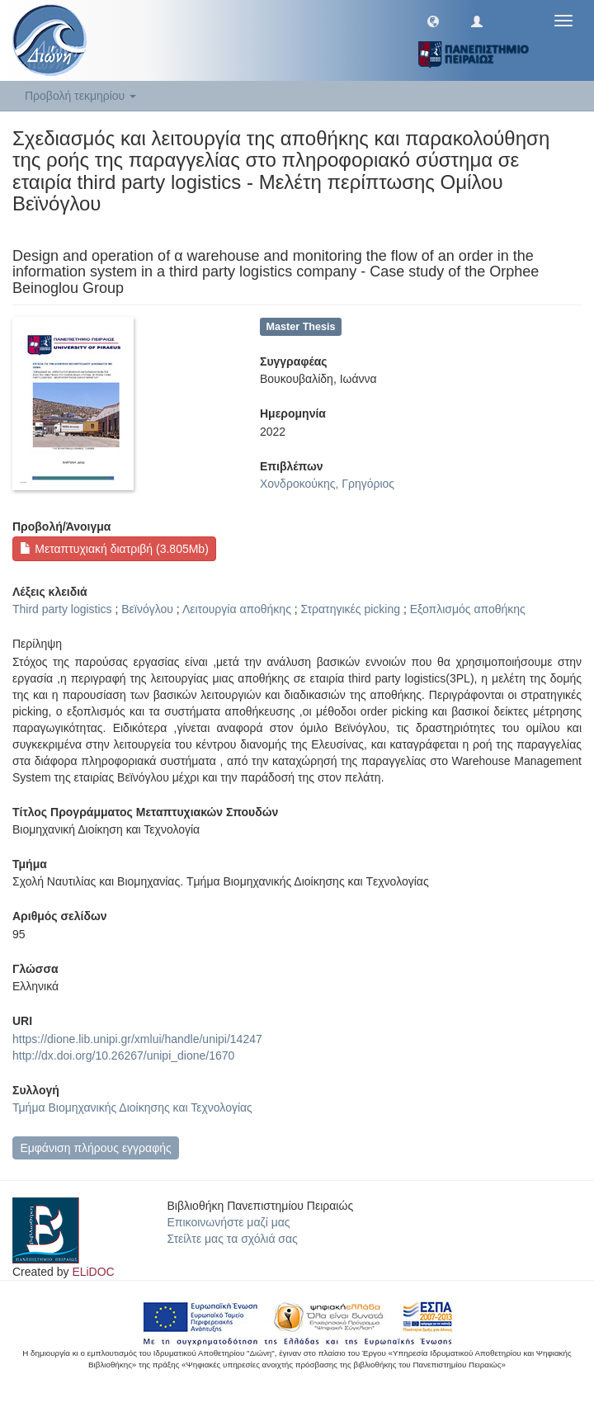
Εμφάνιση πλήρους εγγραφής (95, 1148)
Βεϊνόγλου (147, 609)
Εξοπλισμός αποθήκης (468, 609)
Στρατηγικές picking (350, 609)
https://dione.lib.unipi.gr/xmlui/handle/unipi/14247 (137, 1039)
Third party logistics (62, 609)
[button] (433, 21)
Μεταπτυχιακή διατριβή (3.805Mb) (114, 548)
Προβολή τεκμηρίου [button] (80, 95)
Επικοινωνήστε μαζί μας (228, 1222)
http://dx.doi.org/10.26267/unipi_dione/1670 (123, 1055)
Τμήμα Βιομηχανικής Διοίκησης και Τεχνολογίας (132, 1107)
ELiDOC (93, 1271)
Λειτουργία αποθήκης (236, 609)
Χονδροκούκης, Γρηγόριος (327, 483)
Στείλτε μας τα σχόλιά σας (232, 1238)
